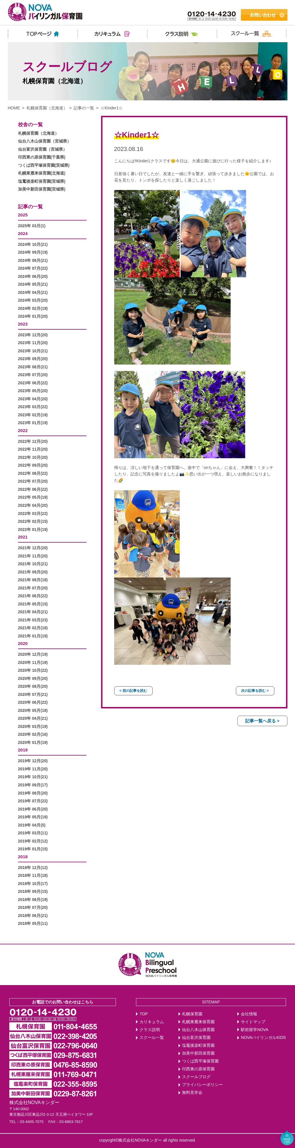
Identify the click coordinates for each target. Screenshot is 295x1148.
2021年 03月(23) (33, 620)
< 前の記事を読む (133, 691)
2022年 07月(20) (33, 481)
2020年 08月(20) (33, 686)
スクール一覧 (151, 1037)
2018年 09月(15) (33, 891)
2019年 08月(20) (33, 793)
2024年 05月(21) (33, 284)
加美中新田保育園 (198, 1053)
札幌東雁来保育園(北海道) (42, 173)
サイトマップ (253, 1022)
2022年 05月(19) (33, 497)
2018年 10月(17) (33, 884)
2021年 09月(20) (33, 572)
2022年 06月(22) (33, 489)
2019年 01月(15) (33, 849)
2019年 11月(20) (33, 769)
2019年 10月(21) (33, 777)
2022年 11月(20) (33, 449)
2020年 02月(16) (33, 734)
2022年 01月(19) (33, 529)
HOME (14, 108)
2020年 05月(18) (33, 710)
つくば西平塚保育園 (200, 1061)
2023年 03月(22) (33, 407)
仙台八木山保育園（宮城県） (44, 141)
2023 (23, 323)
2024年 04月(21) (33, 292)
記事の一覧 (84, 108)
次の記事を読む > (254, 691)
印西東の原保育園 (198, 1069)
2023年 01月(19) (33, 423)
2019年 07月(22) (33, 801)
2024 (23, 233)
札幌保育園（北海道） (47, 108)
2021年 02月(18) (33, 628)
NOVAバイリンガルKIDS (263, 1037)
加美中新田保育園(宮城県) (42, 189)
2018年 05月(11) (33, 923)
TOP (143, 1014)
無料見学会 (192, 1092)
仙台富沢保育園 (196, 1037)
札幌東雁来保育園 (198, 1022)
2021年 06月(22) (33, 596)
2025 (23, 214)
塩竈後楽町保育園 (198, 1045)
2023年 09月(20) (33, 359)
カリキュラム (151, 1022)
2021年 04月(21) (33, 612)
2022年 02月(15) (33, 521)
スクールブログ (196, 1077)
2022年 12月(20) (33, 441)
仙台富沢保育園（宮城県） (42, 149)
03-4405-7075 (31, 1121)
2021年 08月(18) (33, 580)
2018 (23, 856)
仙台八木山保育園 (198, 1030)
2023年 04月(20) (33, 399)
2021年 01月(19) (33, 636)
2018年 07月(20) (33, 907)
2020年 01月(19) (33, 742)
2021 (23, 536)
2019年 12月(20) (33, 761)
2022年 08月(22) (33, 473)
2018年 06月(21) (33, 916)
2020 (23, 643)
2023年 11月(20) (33, 343)
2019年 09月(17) (33, 785)
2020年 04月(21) (33, 718)
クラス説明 (149, 1030)
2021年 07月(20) (33, 588)
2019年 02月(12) (33, 841)
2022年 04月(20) (33, 505)
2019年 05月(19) (33, 817)
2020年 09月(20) (33, 678)
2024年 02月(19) (33, 308)
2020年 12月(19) (33, 654)
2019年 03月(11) (33, 833)
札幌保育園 (192, 1014)
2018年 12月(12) (33, 868)
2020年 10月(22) (33, 670)
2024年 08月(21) (33, 260)
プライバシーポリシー (202, 1085)
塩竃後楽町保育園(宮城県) (42, 181)
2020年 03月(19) (33, 726)
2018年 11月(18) (33, 875)
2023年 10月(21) (33, 351)
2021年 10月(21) (33, 564)
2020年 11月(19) (33, 662)
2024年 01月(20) (33, 316)
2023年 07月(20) (33, 375)
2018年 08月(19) (33, 900)
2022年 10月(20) (33, 457)
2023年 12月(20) (33, 335)
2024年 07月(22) (33, 268)
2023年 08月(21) (33, 367)
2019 (23, 749)
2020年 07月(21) (33, 694)
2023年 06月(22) (33, 383)
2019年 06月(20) (33, 809)
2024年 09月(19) (33, 252)
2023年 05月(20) (33, 391)
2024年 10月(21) (33, 244)
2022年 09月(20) (33, 465)
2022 (23, 430)
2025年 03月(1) (32, 226)
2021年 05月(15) (33, 604)
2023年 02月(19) (33, 415)
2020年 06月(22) (33, 702)
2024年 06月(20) (33, 276)
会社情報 (249, 1014)
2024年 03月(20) (33, 300)
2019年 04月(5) (32, 825)
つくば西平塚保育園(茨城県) (44, 165)
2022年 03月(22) (33, 513)
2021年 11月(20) (33, 556)
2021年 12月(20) (33, 548)
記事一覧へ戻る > (262, 720)
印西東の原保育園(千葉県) (42, 157)
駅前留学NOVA (254, 1030)
